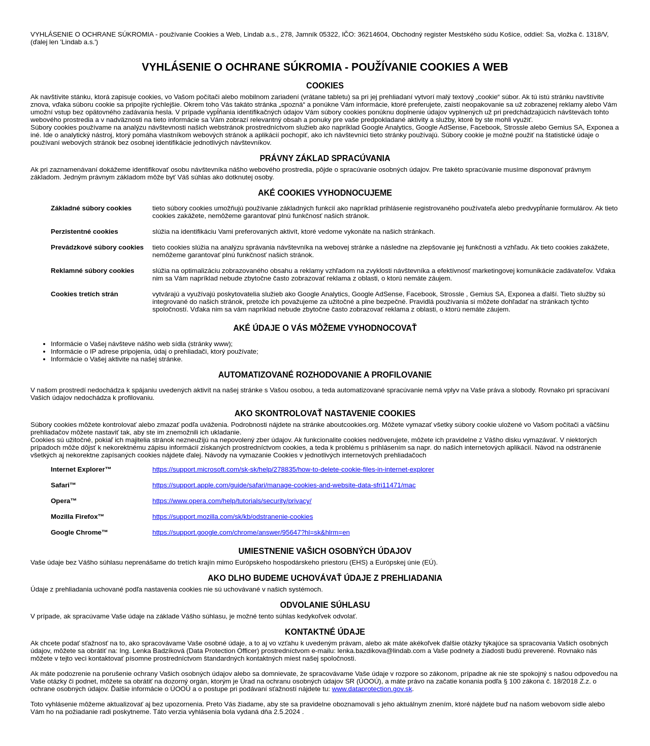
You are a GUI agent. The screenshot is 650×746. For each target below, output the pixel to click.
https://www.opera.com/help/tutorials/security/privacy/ (231, 501)
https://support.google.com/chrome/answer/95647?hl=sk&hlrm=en (251, 532)
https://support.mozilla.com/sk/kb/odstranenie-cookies (232, 516)
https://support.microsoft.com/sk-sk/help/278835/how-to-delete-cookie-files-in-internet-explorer (293, 469)
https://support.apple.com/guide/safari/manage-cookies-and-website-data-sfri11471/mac (284, 485)
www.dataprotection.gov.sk (372, 689)
